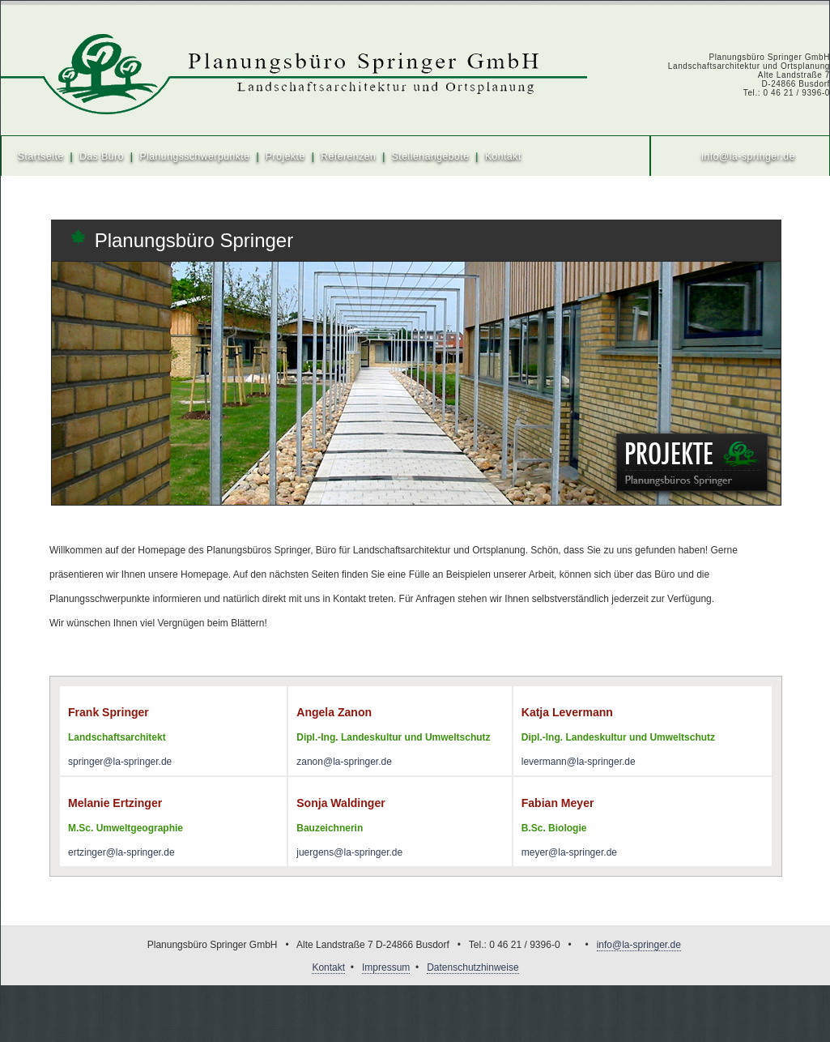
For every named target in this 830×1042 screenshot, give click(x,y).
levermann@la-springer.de (578, 761)
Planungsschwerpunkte (194, 156)
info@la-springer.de (748, 156)
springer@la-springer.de (120, 761)
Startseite (41, 156)
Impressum (386, 967)
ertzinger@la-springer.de (121, 852)
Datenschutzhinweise (472, 967)
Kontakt (503, 156)
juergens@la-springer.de (349, 852)
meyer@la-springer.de (569, 852)
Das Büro (101, 156)
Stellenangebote (431, 156)
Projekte (285, 156)
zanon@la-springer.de (344, 761)
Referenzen (348, 156)
